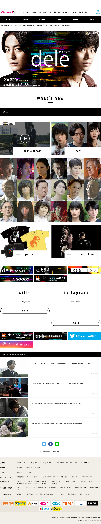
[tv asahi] (8, 12)
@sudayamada (25, 302)
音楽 (39, 12)
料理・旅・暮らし (83, 12)
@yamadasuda (76, 302)
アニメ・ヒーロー (47, 12)
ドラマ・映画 (25, 12)
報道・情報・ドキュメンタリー (61, 12)
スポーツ (74, 12)
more (25, 310)
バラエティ (33, 12)
